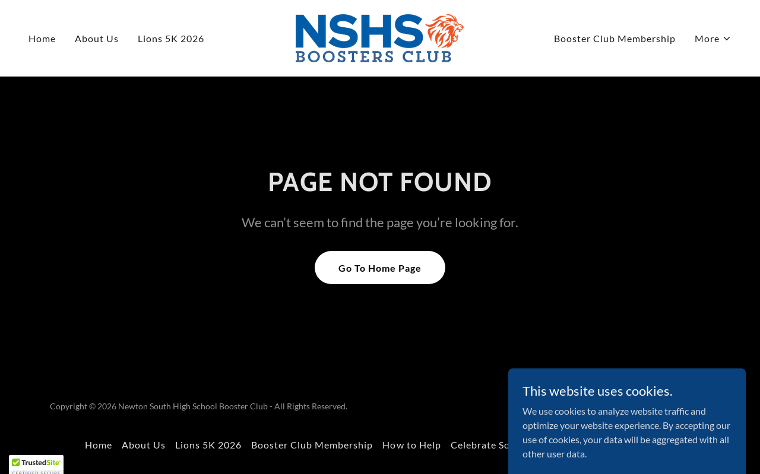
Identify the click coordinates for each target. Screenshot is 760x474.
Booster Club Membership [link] (615, 38)
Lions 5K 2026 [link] (171, 38)
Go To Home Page (380, 267)
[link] (380, 37)
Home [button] (98, 444)
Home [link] (42, 38)
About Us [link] (97, 38)
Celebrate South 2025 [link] (501, 444)
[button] (713, 38)
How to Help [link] (411, 444)
